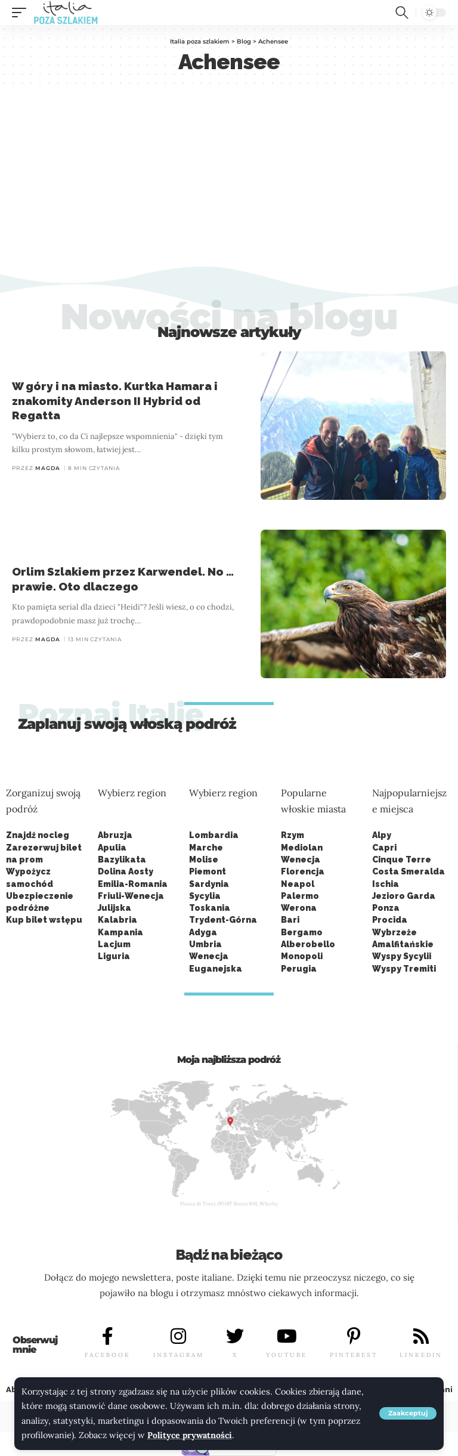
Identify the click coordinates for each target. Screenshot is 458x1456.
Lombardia (214, 835)
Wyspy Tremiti (404, 968)
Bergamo (302, 932)
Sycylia (205, 896)
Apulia (112, 847)
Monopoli (302, 956)
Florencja (302, 871)
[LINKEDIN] (421, 1337)
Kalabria (117, 920)
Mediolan (302, 847)
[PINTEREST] (354, 1337)
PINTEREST (353, 1355)
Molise (203, 859)
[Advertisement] (229, 175)
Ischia (385, 884)
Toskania (209, 908)
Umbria (205, 944)
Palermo (300, 896)
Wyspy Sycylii (401, 956)
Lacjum (114, 944)
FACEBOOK (108, 1355)
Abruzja (115, 835)
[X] (235, 1337)
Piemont (207, 871)
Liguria (114, 956)
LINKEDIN (421, 1355)
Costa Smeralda (408, 871)
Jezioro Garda (403, 896)
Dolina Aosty (125, 871)
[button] (408, 1414)
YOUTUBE (286, 1355)
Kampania (120, 932)
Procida (389, 920)
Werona (299, 908)
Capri (384, 847)
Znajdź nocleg (37, 835)
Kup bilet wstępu (44, 920)
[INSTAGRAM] (178, 1337)
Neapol (297, 884)
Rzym (292, 835)
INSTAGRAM (178, 1355)
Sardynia (209, 884)
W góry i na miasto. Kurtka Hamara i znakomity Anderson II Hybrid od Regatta (115, 400)
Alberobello (308, 944)
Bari (290, 920)
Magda (47, 468)
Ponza (386, 908)
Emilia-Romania (133, 884)
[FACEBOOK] (108, 1337)
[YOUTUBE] (287, 1337)
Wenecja (300, 859)
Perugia (299, 968)
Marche (206, 847)
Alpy (381, 835)
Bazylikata (122, 859)
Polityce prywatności (190, 1435)
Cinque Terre (401, 859)
